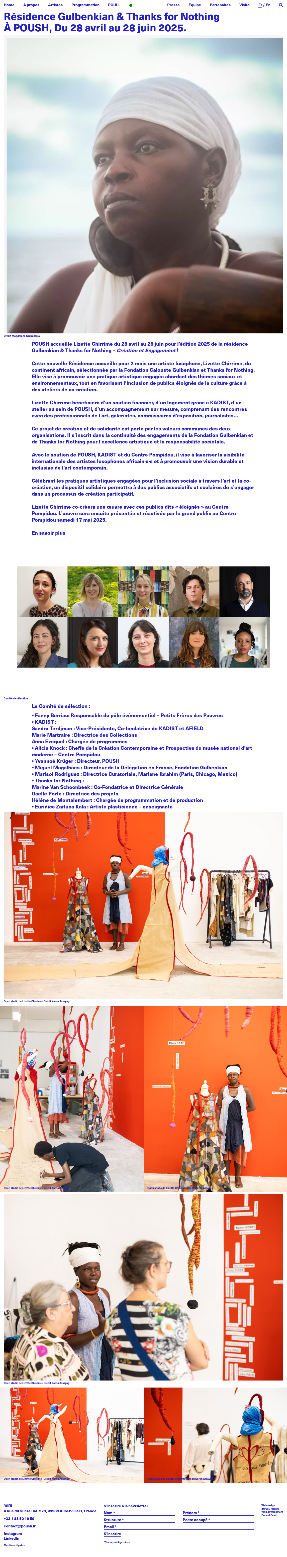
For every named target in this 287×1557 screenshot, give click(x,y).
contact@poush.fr (20, 1526)
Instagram (13, 1533)
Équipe (194, 5)
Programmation (85, 5)
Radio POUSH (143, 6)
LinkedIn (11, 1538)
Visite (244, 5)
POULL (114, 5)
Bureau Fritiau (270, 1508)
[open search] (281, 5)
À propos (31, 5)
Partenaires (220, 5)
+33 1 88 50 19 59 (19, 1518)
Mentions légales (14, 1545)
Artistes (55, 5)
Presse (173, 5)
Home (9, 5)
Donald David (269, 1515)
